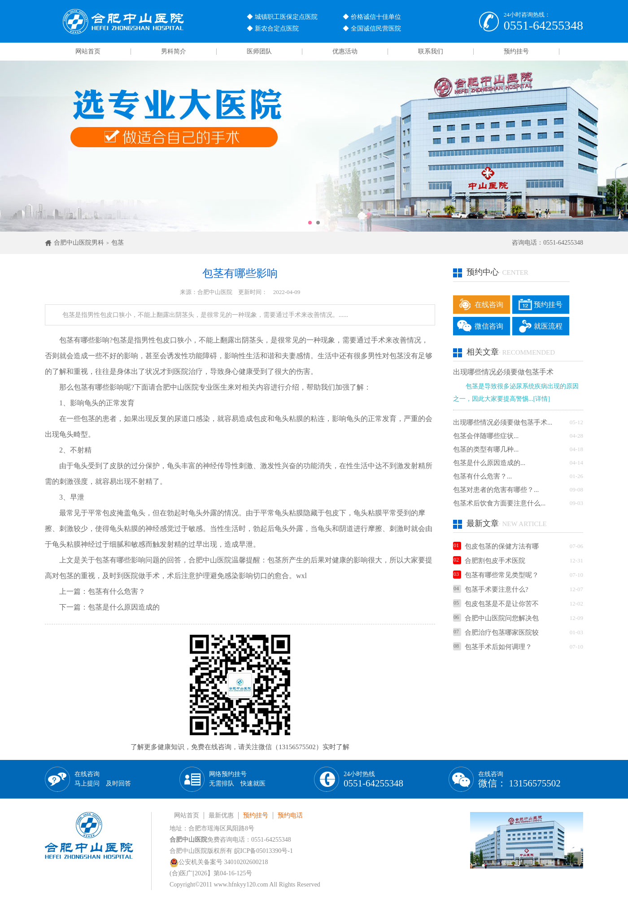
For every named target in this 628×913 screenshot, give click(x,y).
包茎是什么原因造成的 (124, 607)
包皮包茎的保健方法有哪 (496, 546)
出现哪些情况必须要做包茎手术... (502, 422)
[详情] (541, 398)
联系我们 (430, 51)
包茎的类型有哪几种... (486, 449)
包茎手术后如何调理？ (492, 646)
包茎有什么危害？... (482, 476)
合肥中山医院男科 (79, 242)
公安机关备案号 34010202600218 (219, 862)
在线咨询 (489, 304)
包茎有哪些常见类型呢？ (496, 575)
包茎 (117, 242)
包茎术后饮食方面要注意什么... (499, 503)
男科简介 (173, 51)
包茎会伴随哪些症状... (486, 435)
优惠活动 (345, 51)
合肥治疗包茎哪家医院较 (496, 632)
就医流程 (548, 326)
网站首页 (87, 51)
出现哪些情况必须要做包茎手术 (503, 372)
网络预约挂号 (237, 779)
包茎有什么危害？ (116, 591)
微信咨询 (489, 326)
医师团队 (259, 51)
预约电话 (290, 815)
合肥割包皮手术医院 (489, 560)
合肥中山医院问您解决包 (496, 618)
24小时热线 (373, 779)
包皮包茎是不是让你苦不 (496, 603)
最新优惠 (221, 815)
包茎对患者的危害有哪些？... (496, 489)
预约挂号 (516, 51)
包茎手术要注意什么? (490, 589)
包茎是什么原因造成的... (489, 462)
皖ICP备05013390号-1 (263, 850)
